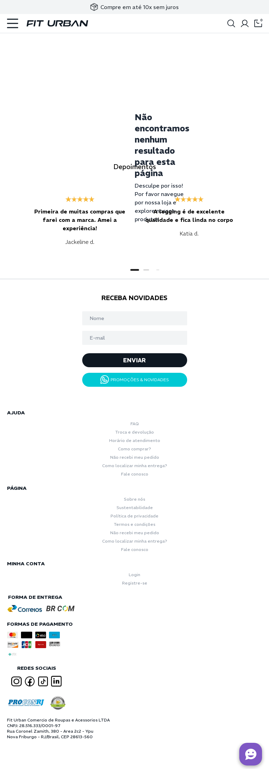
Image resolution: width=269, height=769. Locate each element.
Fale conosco (134, 474)
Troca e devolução (134, 432)
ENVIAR (134, 360)
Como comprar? (134, 448)
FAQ (134, 423)
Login (134, 574)
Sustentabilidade (134, 507)
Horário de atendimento (134, 440)
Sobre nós (134, 499)
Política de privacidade (134, 515)
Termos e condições (134, 524)
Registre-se (134, 583)
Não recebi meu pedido (134, 457)
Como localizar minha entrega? (134, 465)
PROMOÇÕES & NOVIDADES (134, 379)
